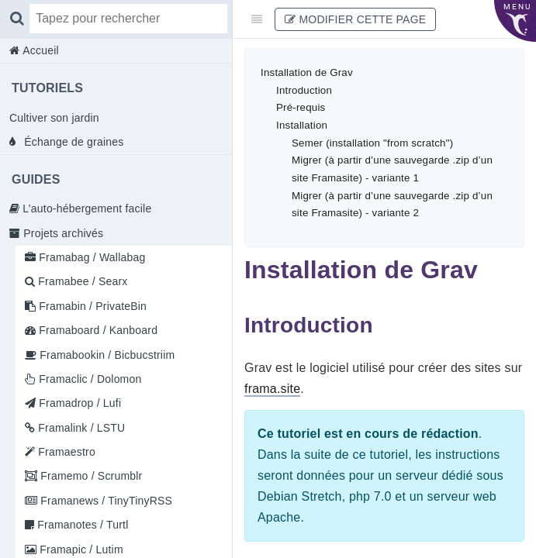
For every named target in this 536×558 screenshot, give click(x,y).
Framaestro (65, 452)
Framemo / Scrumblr (89, 476)
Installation (301, 125)
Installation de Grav (307, 72)
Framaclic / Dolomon (88, 379)
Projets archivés (61, 233)
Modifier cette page (355, 19)
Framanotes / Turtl (81, 524)
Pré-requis (300, 107)
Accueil (39, 50)
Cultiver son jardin (54, 118)
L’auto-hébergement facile (85, 208)
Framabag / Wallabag (90, 257)
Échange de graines (72, 142)
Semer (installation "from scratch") (372, 143)
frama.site (272, 388)
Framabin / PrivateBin (91, 306)
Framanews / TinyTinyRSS (104, 500)
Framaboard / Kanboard (96, 330)
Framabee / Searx (81, 281)
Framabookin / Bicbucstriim (105, 355)
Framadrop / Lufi (78, 403)
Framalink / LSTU (80, 428)
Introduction (304, 90)
